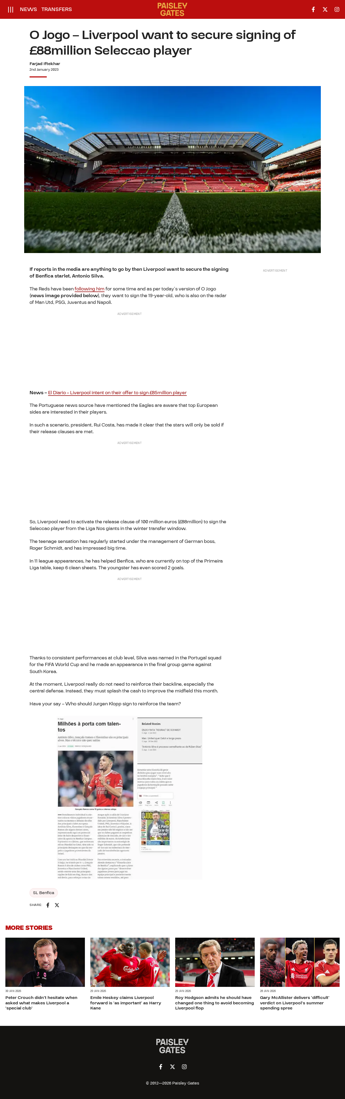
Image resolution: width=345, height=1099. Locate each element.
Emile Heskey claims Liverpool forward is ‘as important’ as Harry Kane (125, 1003)
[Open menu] (10, 9)
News (28, 9)
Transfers (56, 9)
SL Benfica (43, 893)
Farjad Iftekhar (45, 64)
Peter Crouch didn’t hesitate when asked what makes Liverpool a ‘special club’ (41, 1003)
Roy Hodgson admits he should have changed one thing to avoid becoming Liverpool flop (214, 1003)
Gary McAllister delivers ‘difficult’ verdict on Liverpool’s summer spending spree (294, 1003)
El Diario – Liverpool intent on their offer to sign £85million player (117, 392)
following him (90, 289)
